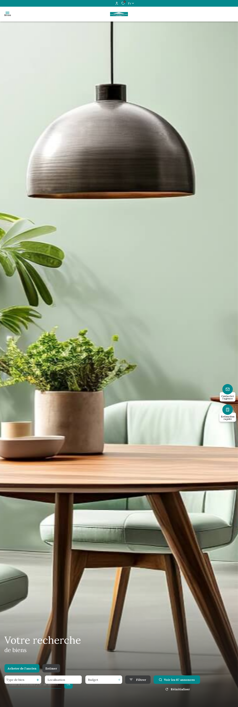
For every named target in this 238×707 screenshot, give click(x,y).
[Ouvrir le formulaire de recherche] (138, 679)
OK (68, 684)
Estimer (51, 668)
